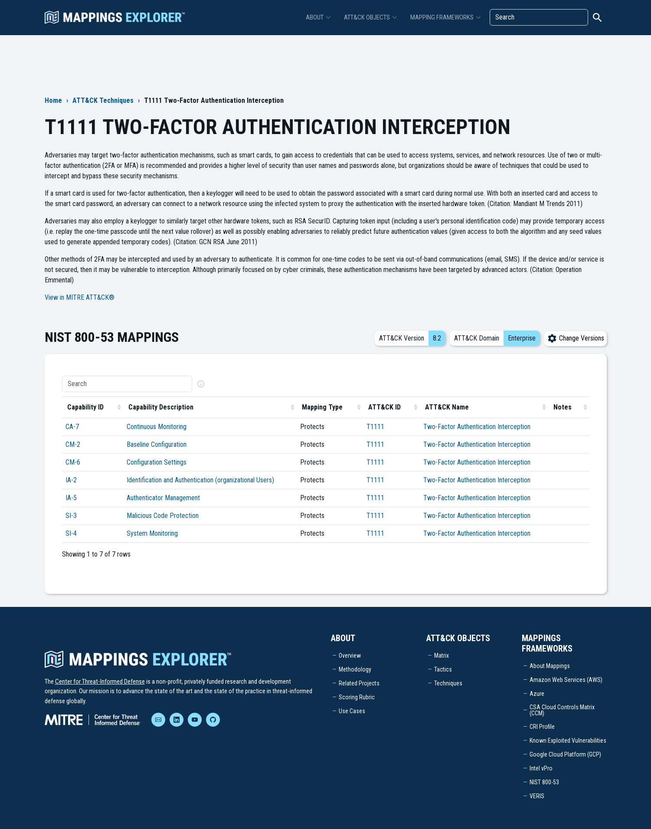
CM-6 (72, 462)
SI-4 (71, 533)
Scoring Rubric (357, 697)
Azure (537, 694)
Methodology (355, 669)
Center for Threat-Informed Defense (100, 681)
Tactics (443, 669)
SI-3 (71, 515)
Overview (350, 655)
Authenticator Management (163, 498)
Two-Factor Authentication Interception (476, 427)
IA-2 (71, 480)
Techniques (448, 683)
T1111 (375, 427)
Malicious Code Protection (163, 515)
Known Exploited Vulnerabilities (568, 740)
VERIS (537, 796)
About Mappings (550, 666)
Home (53, 100)
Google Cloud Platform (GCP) (565, 754)
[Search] (539, 17)
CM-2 (72, 444)
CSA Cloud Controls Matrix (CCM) (562, 710)
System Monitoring (152, 533)
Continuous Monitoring (156, 427)
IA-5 (71, 498)
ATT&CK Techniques (103, 100)
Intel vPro (541, 768)
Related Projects (359, 683)
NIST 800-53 (544, 782)
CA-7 (72, 427)
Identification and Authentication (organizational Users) (200, 480)
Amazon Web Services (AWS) (566, 680)
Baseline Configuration (156, 444)
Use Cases (352, 711)
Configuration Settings (156, 462)
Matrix (441, 655)
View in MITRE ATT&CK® (79, 297)
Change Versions (575, 338)
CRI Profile (542, 727)
